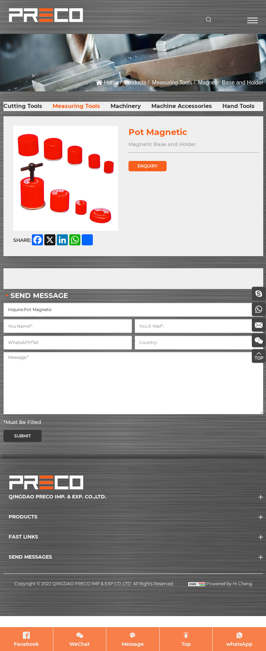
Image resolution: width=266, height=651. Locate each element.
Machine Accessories (181, 106)
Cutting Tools (22, 106)
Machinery (125, 106)
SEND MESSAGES (30, 557)
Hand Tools (238, 106)
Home (111, 82)
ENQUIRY (148, 166)
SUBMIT (22, 435)
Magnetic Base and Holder (230, 82)
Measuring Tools (172, 82)
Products (135, 82)
